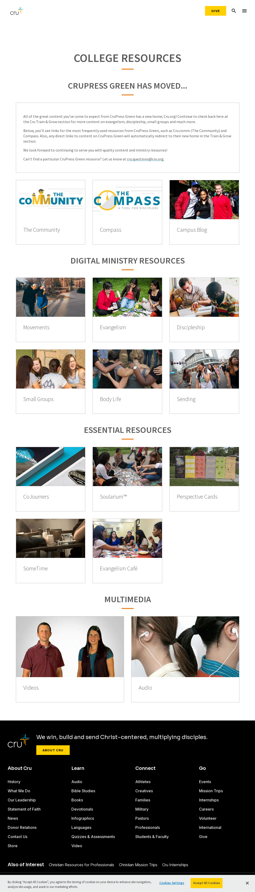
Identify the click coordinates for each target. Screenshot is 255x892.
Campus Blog (192, 229)
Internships (209, 800)
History (14, 781)
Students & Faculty (152, 836)
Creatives (144, 790)
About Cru (53, 750)
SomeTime (35, 568)
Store (13, 845)
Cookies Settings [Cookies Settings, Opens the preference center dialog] (171, 883)
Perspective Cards (197, 496)
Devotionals (82, 809)
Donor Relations (22, 827)
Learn (77, 768)
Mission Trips (211, 790)
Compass (110, 229)
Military (142, 809)
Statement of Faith (24, 809)
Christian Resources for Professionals (81, 864)
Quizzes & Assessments (93, 836)
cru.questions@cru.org (145, 159)
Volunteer (208, 818)
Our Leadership (22, 800)
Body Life (110, 399)
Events (205, 781)
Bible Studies (83, 790)
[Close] (247, 883)
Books (77, 800)
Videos (31, 687)
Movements (36, 327)
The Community (41, 229)
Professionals (147, 827)
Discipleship (191, 327)
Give (215, 11)
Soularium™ (113, 496)
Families (142, 800)
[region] (127, 883)
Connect (145, 768)
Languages (81, 827)
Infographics (82, 818)
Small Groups (38, 399)
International (210, 827)
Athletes (142, 781)
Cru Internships (175, 864)
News (13, 818)
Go (202, 768)
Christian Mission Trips (138, 864)
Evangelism (113, 327)
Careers (206, 809)
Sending (186, 399)
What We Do (19, 790)
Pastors (142, 818)
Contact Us (17, 836)
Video (76, 845)
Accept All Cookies (206, 883)
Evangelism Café (118, 568)
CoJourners (36, 496)
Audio (145, 687)
